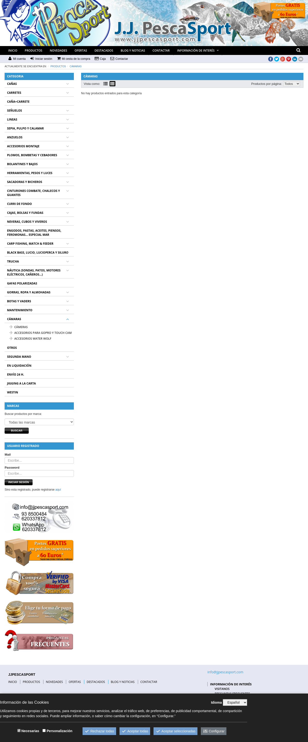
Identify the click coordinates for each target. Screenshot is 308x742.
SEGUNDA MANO (19, 357)
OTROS (12, 348)
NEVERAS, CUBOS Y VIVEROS (27, 222)
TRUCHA (13, 261)
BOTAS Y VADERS (19, 301)
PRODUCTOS (33, 50)
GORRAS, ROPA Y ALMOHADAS (28, 292)
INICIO (12, 50)
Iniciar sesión (18, 482)
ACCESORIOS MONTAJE (23, 146)
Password (12, 467)
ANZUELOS (14, 137)
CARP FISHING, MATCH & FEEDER (30, 244)
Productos (58, 66)
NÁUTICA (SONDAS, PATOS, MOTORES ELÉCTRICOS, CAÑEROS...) (33, 272)
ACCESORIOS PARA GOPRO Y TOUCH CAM (40, 333)
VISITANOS (222, 689)
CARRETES (14, 93)
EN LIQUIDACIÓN (19, 366)
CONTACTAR (161, 50)
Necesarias (30, 731)
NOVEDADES (58, 50)
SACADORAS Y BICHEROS (24, 182)
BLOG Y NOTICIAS (133, 50)
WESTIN (12, 392)
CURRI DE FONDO (19, 204)
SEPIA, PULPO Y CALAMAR (25, 128)
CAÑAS (12, 84)
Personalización (59, 731)
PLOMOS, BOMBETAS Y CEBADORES (32, 155)
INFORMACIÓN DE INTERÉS (196, 50)
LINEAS (12, 119)
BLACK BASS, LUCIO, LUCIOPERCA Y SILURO (37, 252)
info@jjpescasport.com (225, 672)
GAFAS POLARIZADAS (22, 283)
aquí (58, 489)
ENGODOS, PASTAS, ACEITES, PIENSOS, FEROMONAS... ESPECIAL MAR (34, 233)
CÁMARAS (75, 66)
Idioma (216, 702)
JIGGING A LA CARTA (21, 383)
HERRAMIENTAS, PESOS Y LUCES (29, 173)
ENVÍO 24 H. (15, 374)
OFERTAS (81, 50)
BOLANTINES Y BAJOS (22, 164)
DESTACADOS (104, 50)
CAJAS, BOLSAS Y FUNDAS (25, 213)
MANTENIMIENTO (19, 310)
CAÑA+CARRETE (18, 102)
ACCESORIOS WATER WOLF (30, 339)
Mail (8, 454)
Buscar (16, 430)
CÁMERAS (18, 327)
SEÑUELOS (14, 110)
